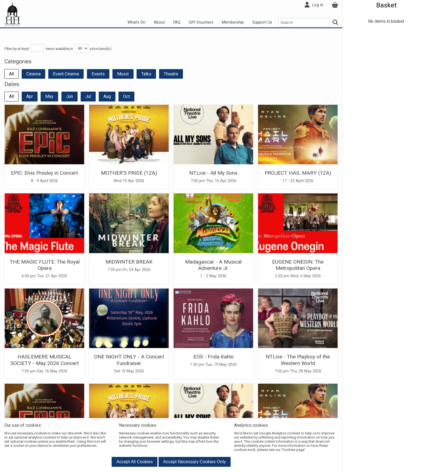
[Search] (335, 22)
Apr (29, 96)
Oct (126, 96)
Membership (233, 22)
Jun (69, 96)
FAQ (176, 22)
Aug (107, 96)
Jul (88, 96)
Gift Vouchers (201, 22)
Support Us (262, 22)
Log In (317, 5)
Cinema (33, 74)
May (49, 96)
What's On (136, 22)
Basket (386, 5)
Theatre (171, 74)
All (11, 74)
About (159, 22)
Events (98, 74)
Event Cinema (66, 74)
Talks (146, 74)
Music (123, 74)
